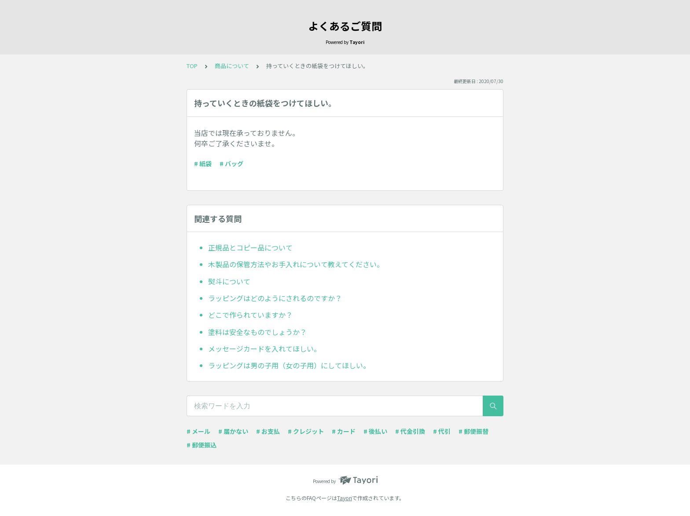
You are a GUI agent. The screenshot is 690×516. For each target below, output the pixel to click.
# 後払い (375, 431)
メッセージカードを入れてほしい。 (264, 348)
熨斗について (229, 281)
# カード (344, 431)
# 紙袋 (203, 163)
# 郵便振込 (202, 444)
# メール (198, 431)
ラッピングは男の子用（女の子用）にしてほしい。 (289, 365)
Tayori (344, 497)
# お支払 (268, 431)
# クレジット (306, 431)
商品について (232, 66)
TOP (192, 66)
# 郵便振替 (473, 431)
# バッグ (231, 163)
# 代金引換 (410, 431)
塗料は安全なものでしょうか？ (257, 332)
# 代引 (442, 431)
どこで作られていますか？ (250, 314)
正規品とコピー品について (250, 247)
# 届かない (233, 431)
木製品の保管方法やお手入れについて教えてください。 (296, 264)
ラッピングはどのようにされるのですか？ (275, 298)
